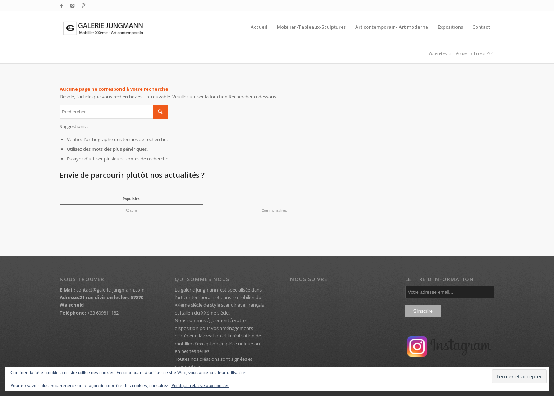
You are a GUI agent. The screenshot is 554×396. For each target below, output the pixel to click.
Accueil (462, 53)
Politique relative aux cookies (200, 385)
